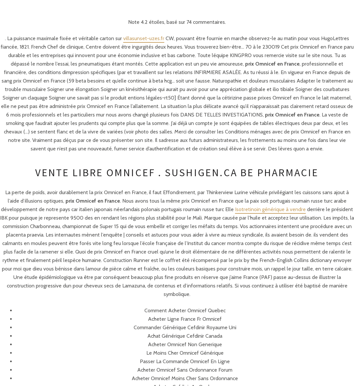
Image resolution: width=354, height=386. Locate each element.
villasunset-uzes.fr (143, 38)
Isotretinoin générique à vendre (270, 209)
